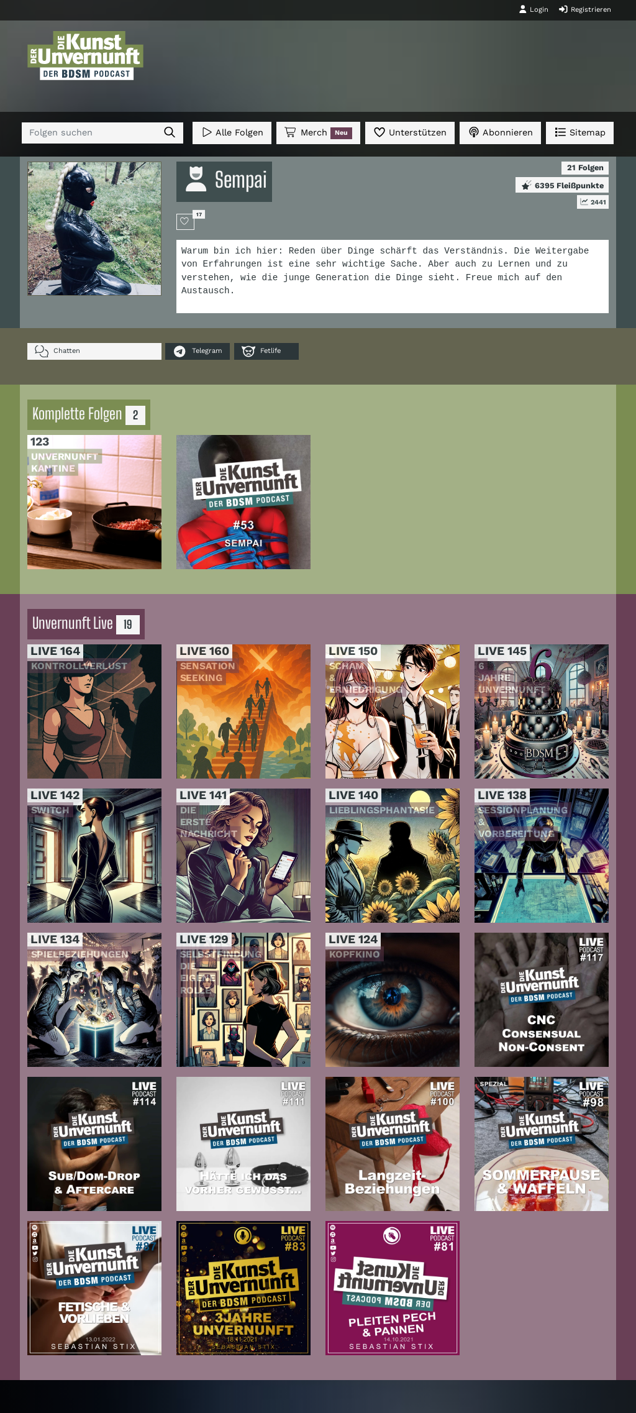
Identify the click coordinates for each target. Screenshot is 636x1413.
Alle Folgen (232, 132)
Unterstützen (410, 132)
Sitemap (580, 132)
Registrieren (584, 9)
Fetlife (261, 351)
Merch (318, 133)
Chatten (57, 351)
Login (533, 9)
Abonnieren (500, 132)
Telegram (197, 351)
